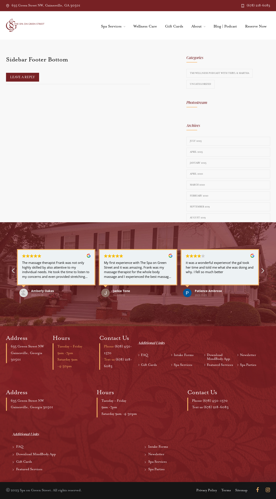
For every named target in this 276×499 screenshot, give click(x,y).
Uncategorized (200, 84)
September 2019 (200, 206)
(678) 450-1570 (215, 401)
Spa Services (111, 26)
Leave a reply (22, 77)
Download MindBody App (218, 357)
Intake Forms (184, 355)
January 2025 (198, 163)
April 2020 (196, 174)
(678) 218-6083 (258, 5)
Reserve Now (256, 26)
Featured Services (220, 365)
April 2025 (196, 152)
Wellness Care (145, 26)
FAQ (144, 355)
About (196, 26)
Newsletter (248, 355)
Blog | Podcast (225, 26)
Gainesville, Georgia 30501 (32, 407)
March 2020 (197, 185)
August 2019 (198, 217)
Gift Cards (174, 26)
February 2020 (199, 196)
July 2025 (196, 141)
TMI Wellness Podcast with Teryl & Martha (219, 73)
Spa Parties (248, 365)
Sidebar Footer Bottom (37, 59)
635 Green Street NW (28, 346)
